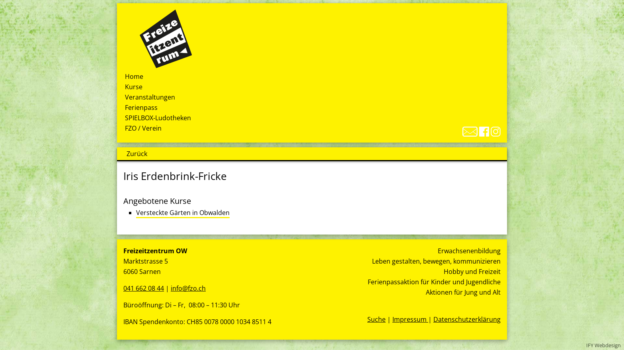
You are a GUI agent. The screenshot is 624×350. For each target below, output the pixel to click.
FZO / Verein (143, 128)
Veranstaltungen (150, 97)
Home (134, 76)
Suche (376, 319)
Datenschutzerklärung (467, 319)
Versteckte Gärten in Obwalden (183, 212)
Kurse (133, 86)
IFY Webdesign (603, 345)
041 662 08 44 (143, 288)
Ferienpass (141, 107)
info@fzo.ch (188, 288)
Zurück (137, 153)
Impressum (410, 319)
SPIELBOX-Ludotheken (158, 117)
